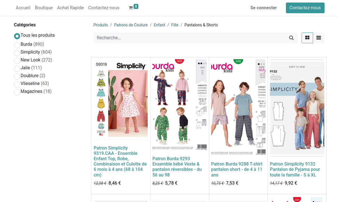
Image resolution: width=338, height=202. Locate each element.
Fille (174, 25)
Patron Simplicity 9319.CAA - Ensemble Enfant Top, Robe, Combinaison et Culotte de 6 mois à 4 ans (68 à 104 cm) (120, 161)
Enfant (159, 25)
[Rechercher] (291, 38)
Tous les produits (38, 35)
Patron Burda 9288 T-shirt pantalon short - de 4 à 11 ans (236, 169)
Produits (101, 25)
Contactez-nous (305, 7)
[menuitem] (23, 7)
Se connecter (263, 7)
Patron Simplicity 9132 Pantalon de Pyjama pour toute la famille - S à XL (295, 169)
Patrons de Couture (131, 25)
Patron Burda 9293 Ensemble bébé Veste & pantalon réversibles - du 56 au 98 (177, 167)
